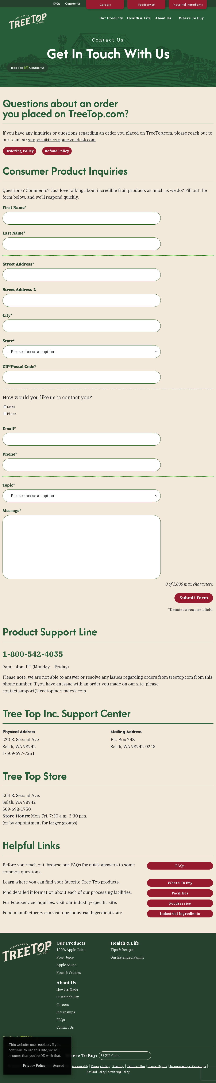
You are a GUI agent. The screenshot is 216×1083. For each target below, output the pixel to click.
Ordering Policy (19, 151)
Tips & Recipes (122, 950)
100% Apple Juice (71, 950)
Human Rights (157, 1066)
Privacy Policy (100, 1066)
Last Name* (14, 233)
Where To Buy (191, 18)
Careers (105, 4)
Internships (66, 1012)
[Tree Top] (23, 17)
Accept (79, 1065)
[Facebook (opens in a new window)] (6, 1038)
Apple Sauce (66, 965)
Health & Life (139, 18)
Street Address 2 (19, 289)
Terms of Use (136, 1066)
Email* (9, 428)
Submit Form (194, 598)
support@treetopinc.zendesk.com (62, 140)
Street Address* (18, 264)
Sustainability (68, 997)
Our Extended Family (127, 957)
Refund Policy (57, 151)
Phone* (10, 454)
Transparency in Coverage (188, 1066)
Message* (12, 510)
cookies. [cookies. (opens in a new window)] (49, 1045)
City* (7, 315)
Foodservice (146, 4)
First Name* (14, 207)
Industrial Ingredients (188, 4)
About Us (163, 18)
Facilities (180, 893)
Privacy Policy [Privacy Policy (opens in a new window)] (56, 1065)
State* (9, 340)
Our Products (111, 18)
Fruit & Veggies (69, 972)
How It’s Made (67, 989)
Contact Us (72, 3)
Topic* (9, 485)
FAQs (56, 3)
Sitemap (118, 1066)
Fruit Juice (65, 957)
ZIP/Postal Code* (19, 366)
